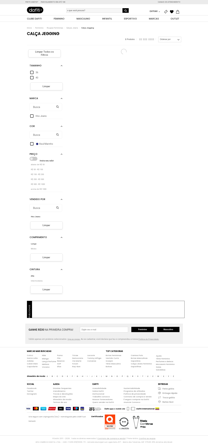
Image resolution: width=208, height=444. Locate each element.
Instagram (32, 394)
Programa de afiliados (134, 392)
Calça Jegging (87, 29)
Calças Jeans (72, 29)
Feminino (39, 29)
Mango (45, 359)
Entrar (154, 11)
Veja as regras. (73, 340)
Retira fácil (168, 402)
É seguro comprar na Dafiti (136, 400)
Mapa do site (59, 397)
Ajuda (159, 356)
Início (29, 29)
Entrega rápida (170, 393)
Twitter (30, 392)
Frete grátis (168, 389)
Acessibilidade (99, 389)
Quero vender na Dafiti (103, 403)
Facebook (31, 389)
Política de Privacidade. (148, 340)
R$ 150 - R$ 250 (37, 175)
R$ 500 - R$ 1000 (38, 185)
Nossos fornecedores (102, 400)
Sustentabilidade (132, 389)
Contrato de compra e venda (138, 397)
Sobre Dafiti (98, 392)
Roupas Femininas (55, 29)
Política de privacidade (135, 394)
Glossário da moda (62, 400)
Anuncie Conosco (132, 403)
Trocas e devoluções (63, 394)
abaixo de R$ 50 (37, 165)
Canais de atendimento (169, 2)
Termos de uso (60, 403)
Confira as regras (147, 439)
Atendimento (59, 392)
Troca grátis (169, 398)
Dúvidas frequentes (62, 389)
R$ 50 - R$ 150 (37, 170)
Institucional (98, 394)
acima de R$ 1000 (38, 190)
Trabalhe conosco (101, 397)
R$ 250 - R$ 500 (37, 180)
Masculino (168, 330)
